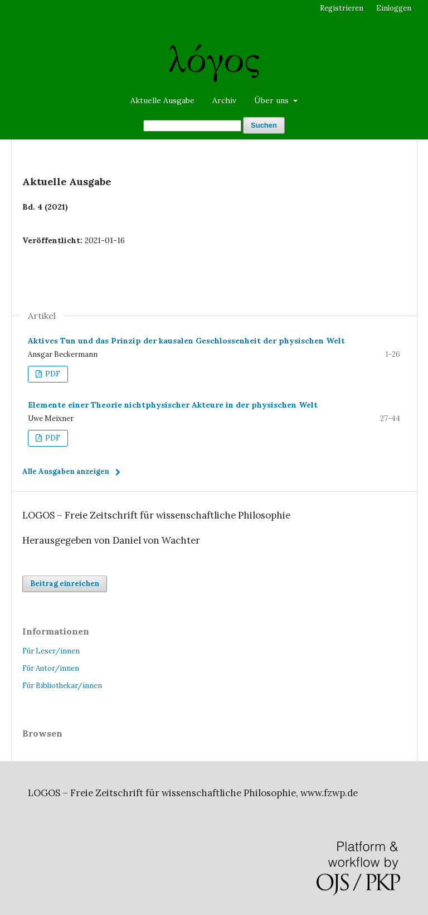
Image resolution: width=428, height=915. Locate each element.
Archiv (224, 100)
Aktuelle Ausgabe (162, 100)
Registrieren (341, 8)
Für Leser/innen (51, 651)
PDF (51, 374)
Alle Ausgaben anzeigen (65, 471)
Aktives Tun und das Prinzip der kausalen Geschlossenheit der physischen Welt (186, 341)
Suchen (264, 125)
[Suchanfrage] (192, 126)
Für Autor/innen (50, 668)
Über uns (272, 100)
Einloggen (393, 8)
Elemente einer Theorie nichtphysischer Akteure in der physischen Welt (173, 405)
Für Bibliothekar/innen (62, 685)
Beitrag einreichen (64, 583)
